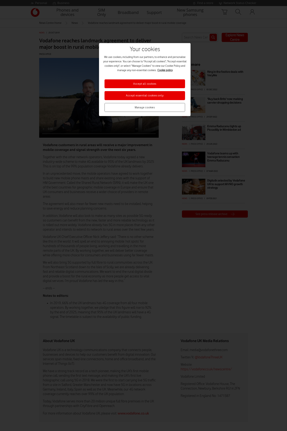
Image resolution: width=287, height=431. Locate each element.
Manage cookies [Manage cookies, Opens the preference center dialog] (145, 107)
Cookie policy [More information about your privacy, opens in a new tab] (165, 70)
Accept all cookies (144, 83)
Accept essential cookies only (144, 95)
